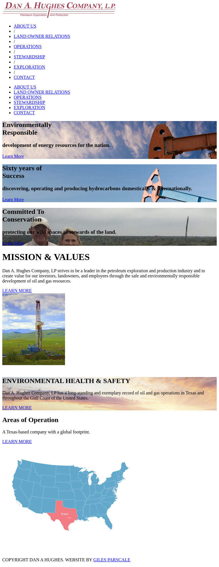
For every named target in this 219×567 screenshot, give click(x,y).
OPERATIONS (28, 46)
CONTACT (24, 77)
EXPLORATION (29, 67)
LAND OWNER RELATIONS (42, 36)
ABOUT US (25, 26)
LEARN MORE (17, 290)
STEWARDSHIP (29, 56)
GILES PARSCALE (111, 559)
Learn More (13, 156)
